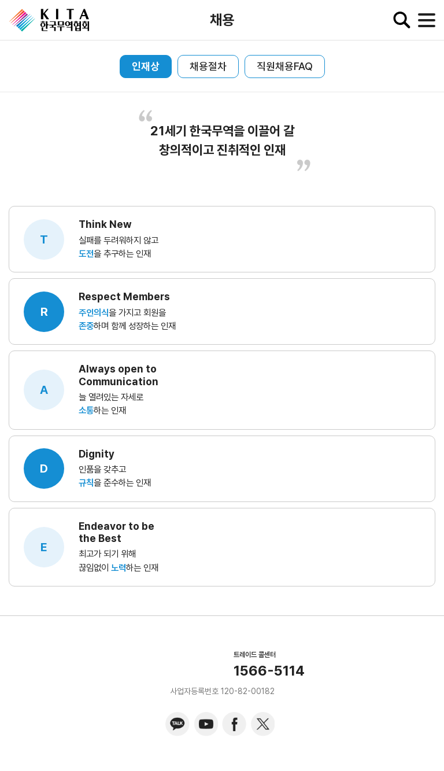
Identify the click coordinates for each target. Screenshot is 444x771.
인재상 (146, 66)
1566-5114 (269, 671)
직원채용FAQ (285, 66)
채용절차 (208, 66)
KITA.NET (49, 20)
